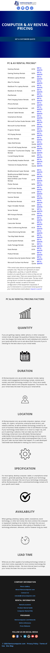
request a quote (35, 289)
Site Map (9, 646)
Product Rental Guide (25, 608)
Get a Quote (39, 69)
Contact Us (25, 593)
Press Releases (25, 626)
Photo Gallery (25, 586)
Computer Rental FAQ (25, 611)
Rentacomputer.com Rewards (25, 620)
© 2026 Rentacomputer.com (14, 643)
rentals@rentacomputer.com (25, 596)
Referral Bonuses (25, 623)
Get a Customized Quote (25, 39)
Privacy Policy (32, 643)
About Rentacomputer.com (25, 589)
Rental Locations (25, 605)
